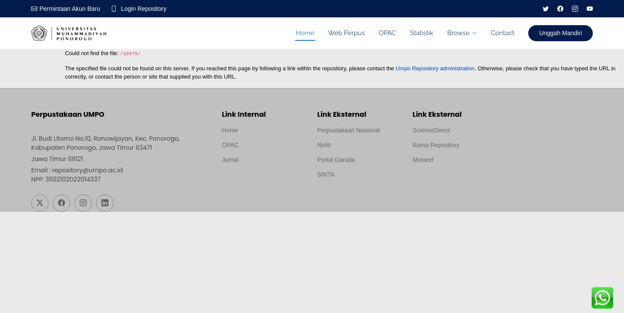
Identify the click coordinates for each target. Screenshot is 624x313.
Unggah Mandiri (560, 33)
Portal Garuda (336, 160)
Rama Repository (436, 145)
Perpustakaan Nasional (348, 130)
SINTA (326, 174)
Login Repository (143, 8)
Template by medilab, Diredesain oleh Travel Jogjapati (252, 180)
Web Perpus (346, 33)
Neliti (324, 145)
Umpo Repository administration (435, 68)
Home (305, 33)
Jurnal (230, 160)
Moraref (423, 160)
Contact (502, 33)
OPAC (387, 33)
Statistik (421, 33)
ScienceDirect (431, 130)
